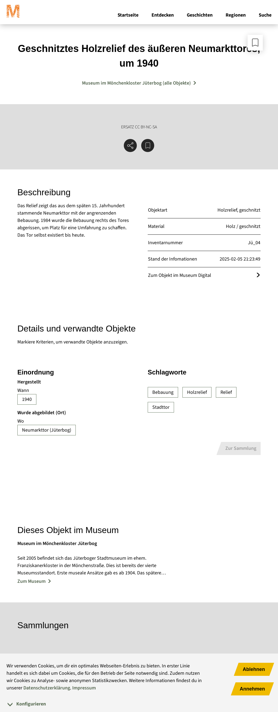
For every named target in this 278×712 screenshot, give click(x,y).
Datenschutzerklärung (46, 688)
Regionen (236, 16)
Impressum (84, 688)
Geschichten (200, 16)
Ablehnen (254, 669)
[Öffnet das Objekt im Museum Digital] (258, 275)
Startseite (128, 16)
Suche (265, 16)
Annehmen (252, 689)
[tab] (139, 704)
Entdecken (162, 16)
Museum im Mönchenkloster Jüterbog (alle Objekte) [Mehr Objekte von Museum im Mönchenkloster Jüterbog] (136, 83)
